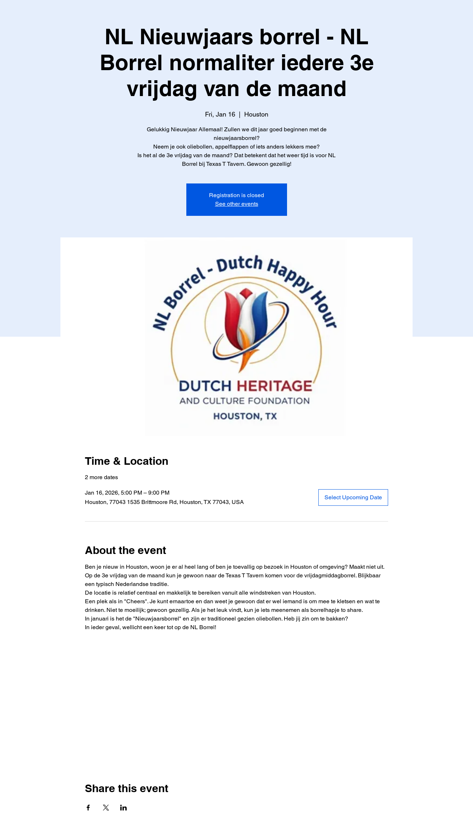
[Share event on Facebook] (88, 807)
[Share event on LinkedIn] (123, 807)
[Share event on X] (106, 807)
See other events (236, 203)
